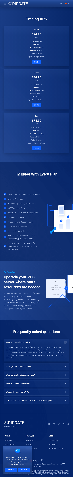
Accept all (24, 470)
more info (22, 464)
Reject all (11, 470)
